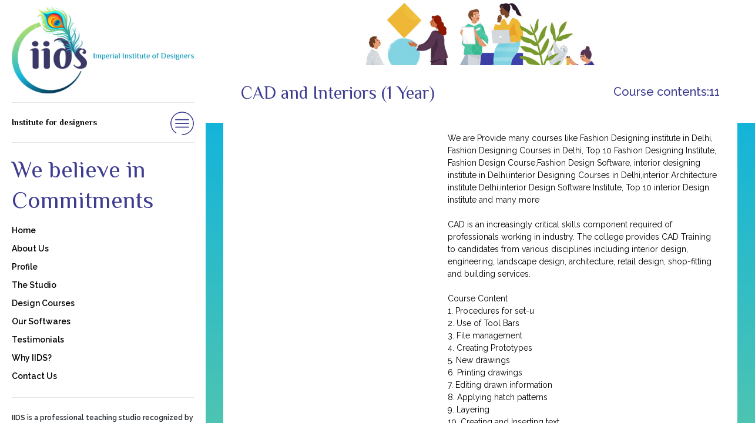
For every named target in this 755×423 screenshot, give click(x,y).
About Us (30, 248)
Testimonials (38, 339)
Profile (25, 266)
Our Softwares (41, 321)
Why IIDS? (32, 357)
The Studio (34, 285)
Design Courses (43, 303)
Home (24, 230)
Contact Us (34, 376)
